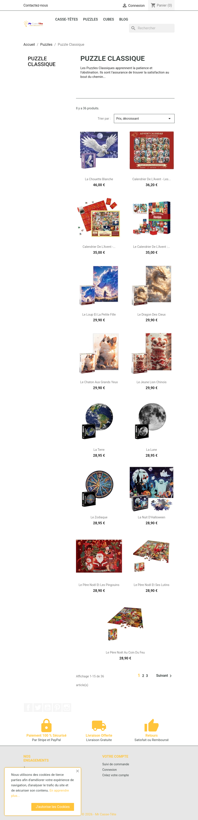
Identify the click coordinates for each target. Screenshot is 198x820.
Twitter (38, 707)
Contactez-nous (35, 5)
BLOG (123, 19)
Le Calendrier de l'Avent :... (151, 246)
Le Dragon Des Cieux (152, 314)
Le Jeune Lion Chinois (152, 382)
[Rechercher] (152, 28)
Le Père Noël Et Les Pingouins (99, 585)
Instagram (66, 707)
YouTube (47, 707)
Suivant (164, 675)
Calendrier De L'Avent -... (99, 246)
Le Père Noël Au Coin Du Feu (125, 652)
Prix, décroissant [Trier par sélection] (144, 118)
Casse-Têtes (66, 19)
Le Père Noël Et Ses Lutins (152, 585)
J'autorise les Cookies (53, 807)
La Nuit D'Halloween (151, 517)
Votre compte (115, 756)
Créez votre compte (115, 775)
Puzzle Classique (41, 61)
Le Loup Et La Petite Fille (99, 314)
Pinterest (57, 707)
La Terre (99, 449)
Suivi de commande (115, 764)
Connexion (109, 769)
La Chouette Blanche (99, 179)
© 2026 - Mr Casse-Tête (99, 814)
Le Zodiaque (99, 517)
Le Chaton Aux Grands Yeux (99, 382)
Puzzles (90, 19)
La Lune (151, 449)
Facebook (28, 707)
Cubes (108, 19)
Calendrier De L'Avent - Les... (151, 179)
